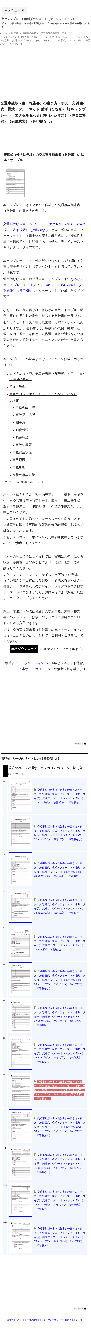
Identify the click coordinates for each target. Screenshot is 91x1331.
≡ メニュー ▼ (14, 10)
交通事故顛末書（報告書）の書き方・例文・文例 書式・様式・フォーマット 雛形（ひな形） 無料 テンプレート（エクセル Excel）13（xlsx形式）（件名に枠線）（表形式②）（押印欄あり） (59, 1237)
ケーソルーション (31, 663)
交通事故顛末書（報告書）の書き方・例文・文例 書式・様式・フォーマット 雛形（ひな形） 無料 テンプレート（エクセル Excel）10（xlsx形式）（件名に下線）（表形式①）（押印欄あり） (59, 1127)
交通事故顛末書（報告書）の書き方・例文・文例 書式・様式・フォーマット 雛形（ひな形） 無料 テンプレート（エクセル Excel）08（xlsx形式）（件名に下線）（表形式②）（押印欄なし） (59, 1053)
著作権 (79, 1320)
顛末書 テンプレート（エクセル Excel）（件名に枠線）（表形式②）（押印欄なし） (43, 284)
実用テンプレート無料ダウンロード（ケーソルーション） (38, 19)
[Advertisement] (44, 71)
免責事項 (69, 1320)
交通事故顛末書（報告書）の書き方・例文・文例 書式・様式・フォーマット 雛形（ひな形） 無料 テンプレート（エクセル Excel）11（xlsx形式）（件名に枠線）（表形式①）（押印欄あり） (59, 1163)
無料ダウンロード (24, 649)
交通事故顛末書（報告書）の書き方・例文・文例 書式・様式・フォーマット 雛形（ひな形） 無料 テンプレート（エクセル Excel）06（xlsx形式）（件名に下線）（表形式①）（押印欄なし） (59, 980)
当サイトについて (15, 1320)
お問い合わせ (33, 1320)
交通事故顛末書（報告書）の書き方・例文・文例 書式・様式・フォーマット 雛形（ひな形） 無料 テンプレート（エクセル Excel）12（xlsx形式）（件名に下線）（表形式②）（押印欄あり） (59, 1200)
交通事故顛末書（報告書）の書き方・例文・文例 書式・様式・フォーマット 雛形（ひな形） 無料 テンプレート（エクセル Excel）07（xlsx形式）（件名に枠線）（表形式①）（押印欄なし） (59, 1016)
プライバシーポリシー (52, 1320)
